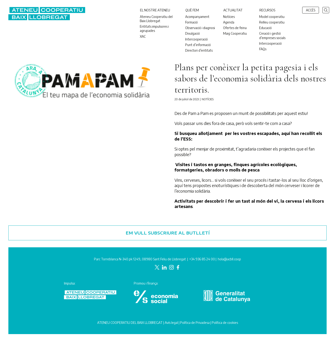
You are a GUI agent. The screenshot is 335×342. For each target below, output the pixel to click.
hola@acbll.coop (229, 259)
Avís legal (171, 323)
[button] (325, 10)
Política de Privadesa (195, 323)
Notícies (208, 99)
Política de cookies (225, 323)
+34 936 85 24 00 (202, 259)
